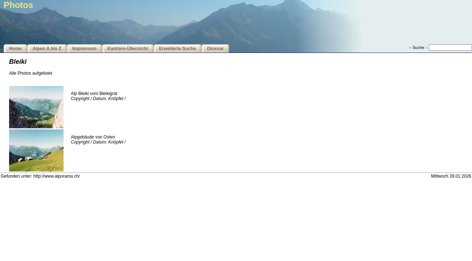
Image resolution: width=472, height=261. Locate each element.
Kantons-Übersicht (127, 48)
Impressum (84, 48)
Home (15, 48)
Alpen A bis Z (47, 48)
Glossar (215, 48)
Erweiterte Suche (177, 48)
